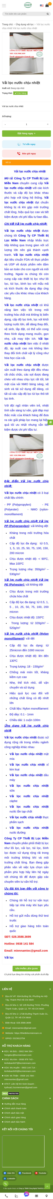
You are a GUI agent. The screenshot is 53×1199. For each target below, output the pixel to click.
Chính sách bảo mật (14, 1113)
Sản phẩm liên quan (26, 968)
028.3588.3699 (23, 1023)
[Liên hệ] (47, 1195)
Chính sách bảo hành (14, 1122)
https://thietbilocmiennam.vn (28, 1033)
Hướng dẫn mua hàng (15, 1104)
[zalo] (16, 1195)
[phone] (6, 1195)
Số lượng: (7, 116)
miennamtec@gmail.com (24, 1028)
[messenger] (26, 1195)
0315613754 (19, 1038)
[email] (37, 1195)
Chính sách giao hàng (15, 1117)
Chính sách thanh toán (15, 1108)
